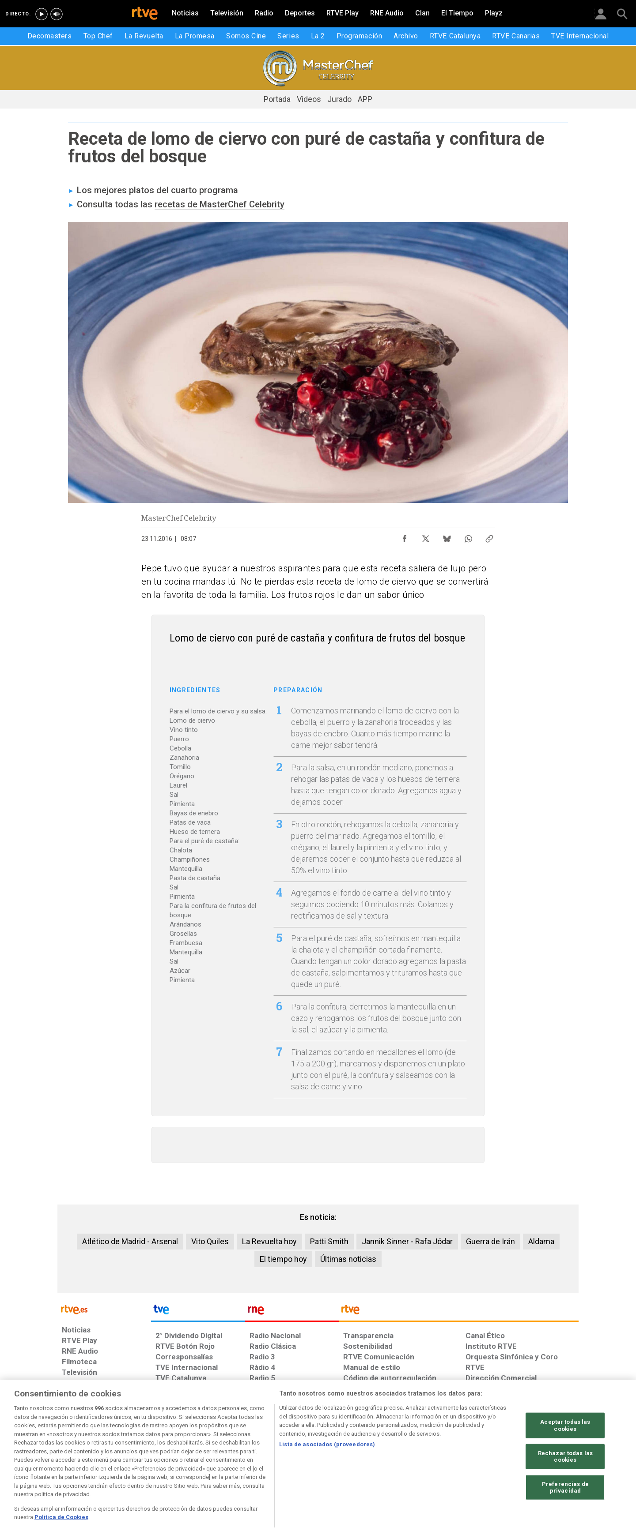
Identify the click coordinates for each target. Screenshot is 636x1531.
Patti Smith (329, 1241)
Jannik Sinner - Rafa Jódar (407, 1241)
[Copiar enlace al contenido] (489, 536)
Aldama (541, 1241)
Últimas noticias (348, 1259)
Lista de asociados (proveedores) (327, 1471)
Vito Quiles (210, 1241)
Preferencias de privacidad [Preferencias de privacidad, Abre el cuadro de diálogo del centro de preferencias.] (565, 1515)
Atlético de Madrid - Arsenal (130, 1241)
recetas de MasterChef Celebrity (219, 204)
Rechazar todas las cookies (565, 1483)
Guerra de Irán (490, 1241)
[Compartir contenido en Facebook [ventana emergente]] (404, 536)
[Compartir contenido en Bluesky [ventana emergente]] (447, 536)
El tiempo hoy (283, 1259)
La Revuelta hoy (269, 1241)
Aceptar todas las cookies (565, 1453)
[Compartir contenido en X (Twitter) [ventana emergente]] (425, 536)
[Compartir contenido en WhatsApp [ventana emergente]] (468, 536)
